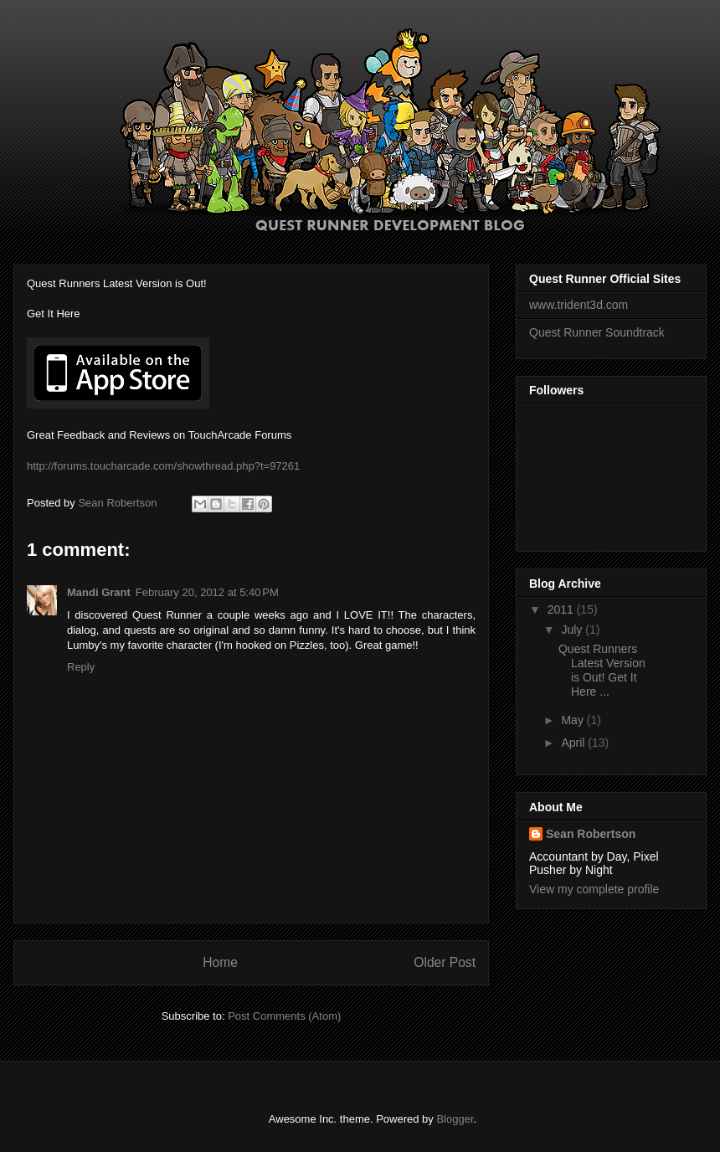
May (573, 720)
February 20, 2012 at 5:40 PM (207, 592)
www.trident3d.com (578, 304)
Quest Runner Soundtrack (597, 332)
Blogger (454, 1119)
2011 (562, 609)
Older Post (445, 962)
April (574, 742)
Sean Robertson (590, 834)
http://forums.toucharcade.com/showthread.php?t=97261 (163, 466)
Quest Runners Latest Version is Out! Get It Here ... (601, 669)
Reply (81, 667)
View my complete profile (594, 889)
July (573, 629)
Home (220, 962)
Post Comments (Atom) (284, 1016)
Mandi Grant (99, 592)
